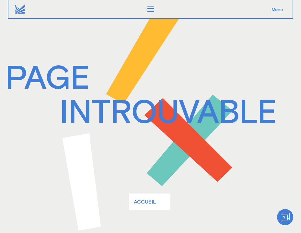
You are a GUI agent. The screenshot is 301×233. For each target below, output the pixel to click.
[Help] (285, 217)
